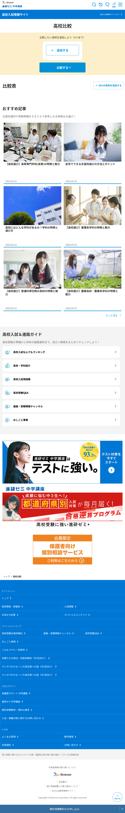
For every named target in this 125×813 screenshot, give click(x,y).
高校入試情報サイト (15, 14)
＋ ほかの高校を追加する (108, 85)
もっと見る (112, 315)
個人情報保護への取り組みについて (62, 786)
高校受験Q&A (16, 392)
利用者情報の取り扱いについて (62, 767)
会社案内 (62, 781)
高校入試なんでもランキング (24, 352)
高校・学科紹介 (17, 365)
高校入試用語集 (17, 379)
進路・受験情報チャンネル (23, 406)
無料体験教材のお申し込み (64, 809)
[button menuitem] (113, 4)
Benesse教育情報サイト (62, 790)
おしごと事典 (16, 419)
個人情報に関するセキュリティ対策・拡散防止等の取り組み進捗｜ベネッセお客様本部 (40, 754)
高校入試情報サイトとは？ (110, 14)
